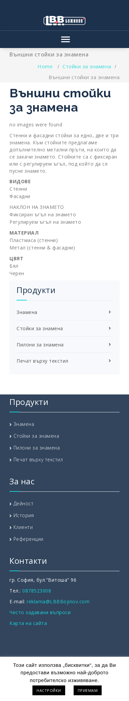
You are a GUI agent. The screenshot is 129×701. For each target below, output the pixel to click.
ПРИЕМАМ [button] (88, 690)
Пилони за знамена (40, 344)
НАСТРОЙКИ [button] (48, 690)
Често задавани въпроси (40, 612)
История (24, 515)
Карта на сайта (28, 623)
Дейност (24, 503)
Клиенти (23, 527)
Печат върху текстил (43, 361)
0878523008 (36, 590)
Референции (29, 539)
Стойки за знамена (86, 66)
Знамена (27, 312)
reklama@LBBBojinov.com (58, 601)
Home (45, 66)
